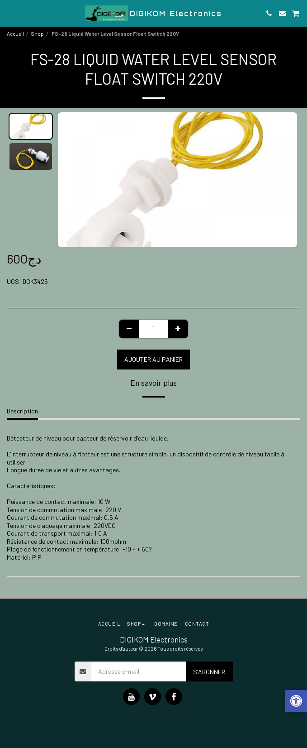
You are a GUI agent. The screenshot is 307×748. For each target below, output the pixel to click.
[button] (10, 13)
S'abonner (209, 672)
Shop (37, 34)
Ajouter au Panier (153, 359)
